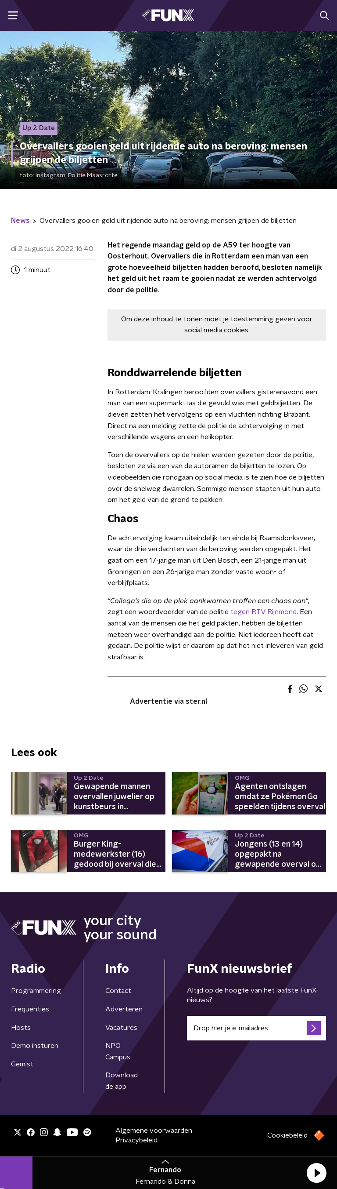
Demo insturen (34, 1045)
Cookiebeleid (287, 1135)
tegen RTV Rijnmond (263, 611)
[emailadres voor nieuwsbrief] (256, 1028)
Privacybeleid (136, 1140)
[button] (316, 1173)
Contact (118, 990)
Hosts (21, 1027)
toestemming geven (262, 319)
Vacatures (121, 1027)
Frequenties (30, 1009)
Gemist (22, 1064)
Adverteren (124, 1009)
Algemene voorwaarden (153, 1130)
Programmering (36, 990)
